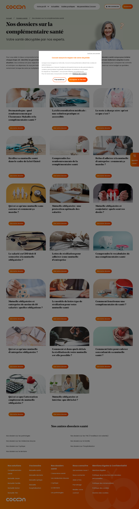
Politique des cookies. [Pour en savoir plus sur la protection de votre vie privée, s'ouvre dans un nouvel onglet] (79, 74)
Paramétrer (60, 79)
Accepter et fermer (77, 79)
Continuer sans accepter (93, 53)
